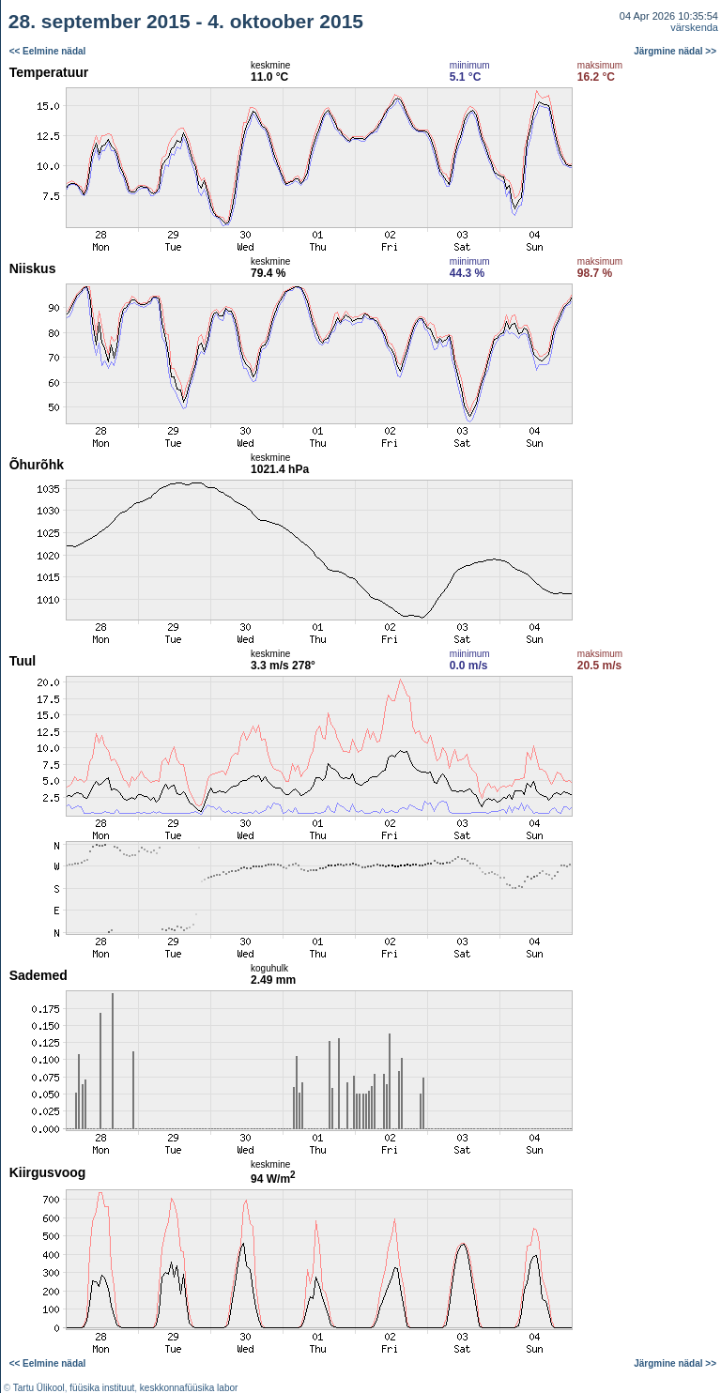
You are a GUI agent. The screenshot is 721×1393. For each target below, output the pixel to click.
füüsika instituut (101, 1388)
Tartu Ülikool (39, 1388)
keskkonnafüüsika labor (189, 1388)
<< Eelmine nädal (47, 51)
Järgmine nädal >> (675, 51)
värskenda (694, 27)
